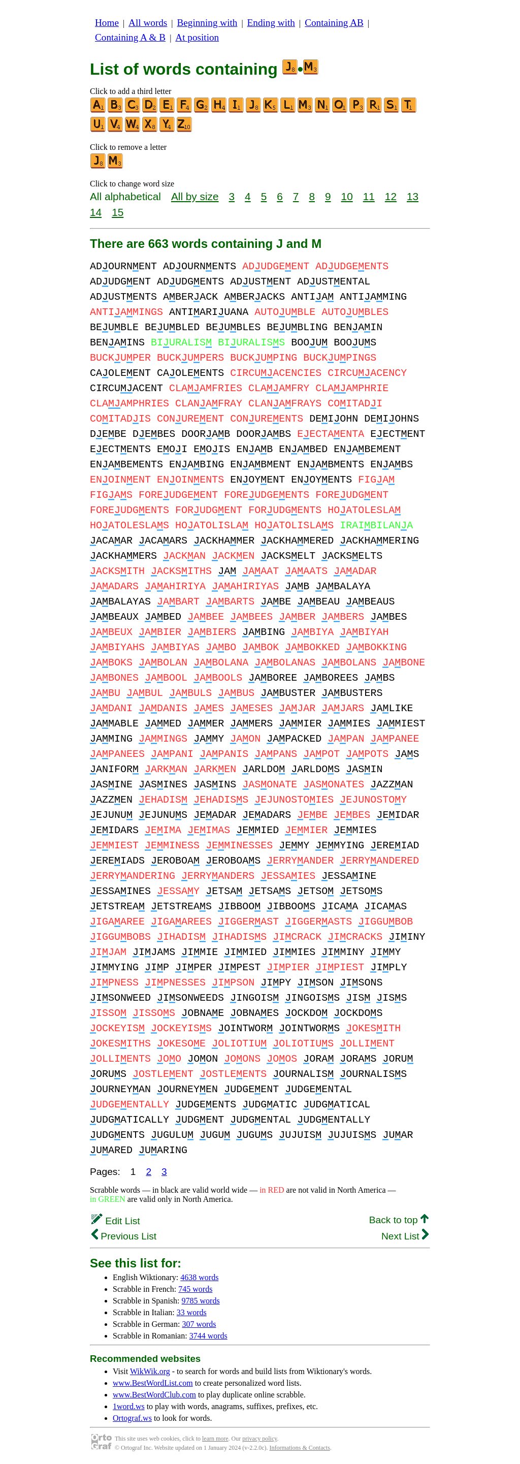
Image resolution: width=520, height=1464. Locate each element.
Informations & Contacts (300, 1447)
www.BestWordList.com (153, 1383)
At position (197, 37)
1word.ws (129, 1406)
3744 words (208, 1335)
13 (412, 196)
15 (117, 212)
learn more (215, 1438)
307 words (199, 1324)
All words (147, 22)
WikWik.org (150, 1371)
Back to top (399, 1220)
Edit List (115, 1221)
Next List (405, 1236)
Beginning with (207, 22)
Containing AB (334, 22)
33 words (192, 1312)
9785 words (201, 1300)
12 (391, 196)
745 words (195, 1289)
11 (369, 196)
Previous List (123, 1236)
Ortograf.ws (132, 1418)
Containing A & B (130, 37)
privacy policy (259, 1438)
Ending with (271, 22)
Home (107, 22)
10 (347, 196)
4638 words (199, 1277)
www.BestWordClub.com (154, 1394)
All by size (195, 196)
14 (96, 212)
